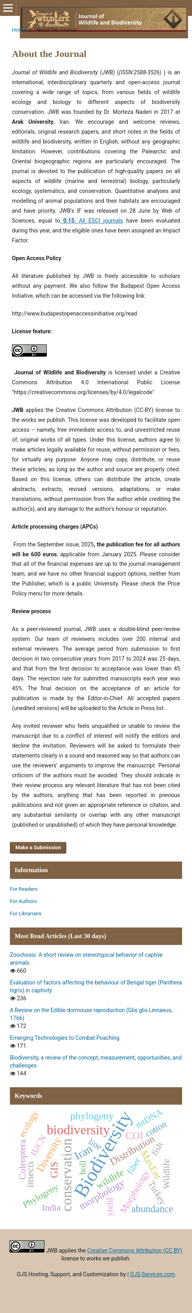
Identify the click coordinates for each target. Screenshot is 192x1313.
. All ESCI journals (91, 220)
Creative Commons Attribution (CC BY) (134, 1250)
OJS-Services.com (152, 1274)
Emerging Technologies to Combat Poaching (64, 1038)
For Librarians (25, 913)
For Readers (24, 889)
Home (19, 30)
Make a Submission (38, 847)
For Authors (23, 901)
